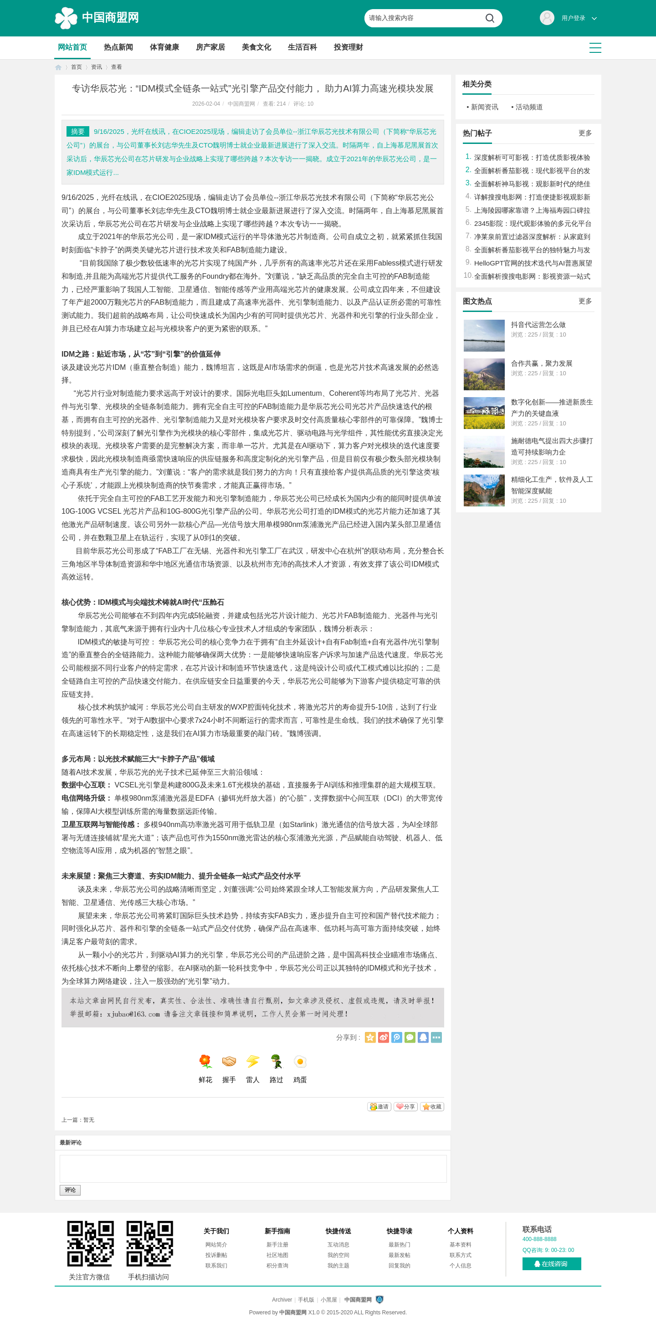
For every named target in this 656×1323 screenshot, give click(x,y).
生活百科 (302, 47)
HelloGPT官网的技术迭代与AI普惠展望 (533, 263)
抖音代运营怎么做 (538, 324)
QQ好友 (423, 1037)
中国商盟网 (110, 17)
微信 (410, 1037)
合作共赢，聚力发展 (542, 363)
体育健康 (164, 47)
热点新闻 (118, 47)
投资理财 (348, 47)
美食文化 (256, 47)
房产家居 (210, 47)
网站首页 (72, 47)
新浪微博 (383, 1037)
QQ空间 (370, 1037)
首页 (58, 67)
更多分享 (436, 1037)
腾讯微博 (396, 1037)
